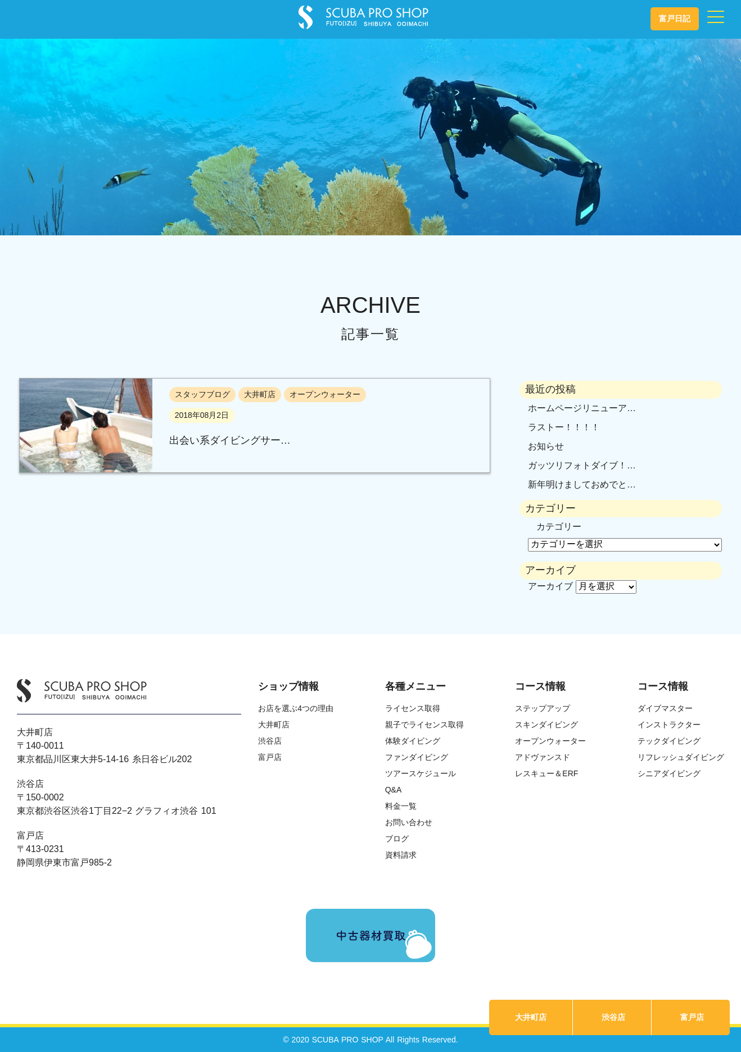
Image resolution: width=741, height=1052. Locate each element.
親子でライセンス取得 (424, 724)
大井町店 (530, 1017)
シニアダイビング (669, 773)
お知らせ (546, 446)
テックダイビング (669, 740)
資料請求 (401, 854)
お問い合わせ (408, 822)
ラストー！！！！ (564, 427)
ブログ (397, 838)
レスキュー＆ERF (546, 773)
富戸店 (692, 1017)
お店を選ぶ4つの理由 (295, 708)
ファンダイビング (416, 757)
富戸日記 (674, 18)
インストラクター (669, 724)
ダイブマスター (665, 708)
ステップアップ (542, 708)
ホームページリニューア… (582, 408)
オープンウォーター (550, 740)
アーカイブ (550, 586)
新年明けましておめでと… (582, 484)
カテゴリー (558, 526)
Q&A (393, 789)
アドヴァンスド (542, 757)
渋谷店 (613, 1017)
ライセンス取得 (412, 708)
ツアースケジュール (420, 773)
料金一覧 (401, 805)
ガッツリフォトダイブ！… (582, 465)
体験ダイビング (412, 740)
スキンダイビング (546, 724)
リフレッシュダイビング (681, 757)
